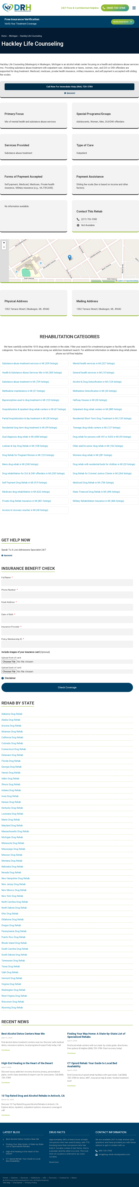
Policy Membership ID (12, 639)
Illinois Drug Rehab (10, 784)
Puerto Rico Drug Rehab (13, 937)
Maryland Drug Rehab (12, 825)
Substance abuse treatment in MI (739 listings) (25, 381)
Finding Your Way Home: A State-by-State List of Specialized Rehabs (24, 1145)
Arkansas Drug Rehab (12, 731)
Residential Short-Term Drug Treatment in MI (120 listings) (102, 418)
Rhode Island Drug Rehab (14, 943)
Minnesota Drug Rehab (12, 843)
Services (24, 1178)
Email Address (8, 602)
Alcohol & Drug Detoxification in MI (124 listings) (97, 381)
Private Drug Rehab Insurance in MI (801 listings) (26, 501)
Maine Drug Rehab (10, 819)
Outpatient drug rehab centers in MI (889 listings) (97, 409)
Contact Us (64, 1178)
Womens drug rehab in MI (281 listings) (92, 455)
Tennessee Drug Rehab (13, 960)
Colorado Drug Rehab (12, 743)
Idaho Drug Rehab (10, 778)
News (74, 1178)
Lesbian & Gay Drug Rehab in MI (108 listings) (25, 446)
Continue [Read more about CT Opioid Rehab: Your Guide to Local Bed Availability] (71, 1086)
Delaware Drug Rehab (12, 755)
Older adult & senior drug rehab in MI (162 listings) (98, 446)
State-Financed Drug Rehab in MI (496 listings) (96, 491)
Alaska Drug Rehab (10, 719)
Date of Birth (7, 614)
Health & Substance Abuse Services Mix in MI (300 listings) (32, 372)
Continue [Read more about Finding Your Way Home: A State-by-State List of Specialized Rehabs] (71, 1053)
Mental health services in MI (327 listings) (94, 363)
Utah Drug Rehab (9, 972)
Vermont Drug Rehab (11, 978)
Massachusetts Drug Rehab (15, 831)
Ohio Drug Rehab (9, 913)
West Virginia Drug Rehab (14, 995)
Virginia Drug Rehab (11, 984)
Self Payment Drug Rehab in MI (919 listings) (24, 482)
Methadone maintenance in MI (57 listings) (23, 391)
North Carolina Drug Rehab (14, 902)
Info (44, 1178)
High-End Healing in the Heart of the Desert (27, 1063)
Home (4, 36)
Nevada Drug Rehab (11, 872)
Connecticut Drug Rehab (13, 749)
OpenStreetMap (132, 281)
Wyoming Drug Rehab (12, 1007)
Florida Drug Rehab (11, 761)
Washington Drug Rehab (13, 990)
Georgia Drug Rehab (11, 766)
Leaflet (119, 281)
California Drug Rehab (12, 737)
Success (53, 1178)
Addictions (35, 1178)
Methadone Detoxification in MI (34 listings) (95, 391)
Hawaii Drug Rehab (10, 772)
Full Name (6, 578)
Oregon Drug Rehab (11, 925)
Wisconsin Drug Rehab (12, 1001)
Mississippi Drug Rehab (13, 849)
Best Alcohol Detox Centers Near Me (23, 1033)
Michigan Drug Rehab (12, 837)
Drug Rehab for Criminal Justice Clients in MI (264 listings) (102, 473)
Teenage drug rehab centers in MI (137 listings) (96, 427)
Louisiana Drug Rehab (12, 813)
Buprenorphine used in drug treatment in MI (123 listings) (30, 400)
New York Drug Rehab (12, 896)
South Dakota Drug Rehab (14, 954)
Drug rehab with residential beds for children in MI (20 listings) (104, 464)
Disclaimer (17, 1183)
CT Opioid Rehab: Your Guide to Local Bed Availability (23, 1160)
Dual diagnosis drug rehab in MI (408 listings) (24, 436)
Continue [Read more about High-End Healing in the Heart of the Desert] (5, 1082)
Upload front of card (11, 658)
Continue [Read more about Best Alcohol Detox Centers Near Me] (5, 1050)
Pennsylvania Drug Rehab (14, 931)
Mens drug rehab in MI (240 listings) (20, 464)
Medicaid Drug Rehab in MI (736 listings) (93, 482)
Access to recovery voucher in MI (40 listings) (25, 510)
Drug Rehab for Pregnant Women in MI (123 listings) (28, 455)
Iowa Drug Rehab (10, 796)
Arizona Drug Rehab (11, 725)
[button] (134, 8)
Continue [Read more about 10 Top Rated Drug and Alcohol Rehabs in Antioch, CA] (5, 1115)
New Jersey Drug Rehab (13, 884)
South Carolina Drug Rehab (14, 949)
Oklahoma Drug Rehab (12, 919)
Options (14, 1178)
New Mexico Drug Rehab (14, 890)
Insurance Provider (10, 627)
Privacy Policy (31, 1183)
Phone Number (8, 590)
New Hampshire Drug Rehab (15, 878)
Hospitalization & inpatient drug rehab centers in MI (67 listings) (34, 409)
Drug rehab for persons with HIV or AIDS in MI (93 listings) (102, 436)
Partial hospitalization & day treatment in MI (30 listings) (30, 418)
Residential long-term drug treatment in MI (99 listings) (29, 427)
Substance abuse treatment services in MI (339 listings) (30, 363)
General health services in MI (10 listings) (93, 372)
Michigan (13, 36)
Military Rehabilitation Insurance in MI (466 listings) (98, 501)
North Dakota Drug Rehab (14, 907)
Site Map (6, 1183)
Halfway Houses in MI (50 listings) (90, 400)
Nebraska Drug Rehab (12, 866)
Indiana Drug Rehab (11, 790)
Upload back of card (11, 668)
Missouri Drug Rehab (11, 855)
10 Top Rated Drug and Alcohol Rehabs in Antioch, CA (33, 1095)
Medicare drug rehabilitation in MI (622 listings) (26, 491)
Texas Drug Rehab (10, 966)
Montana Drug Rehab (11, 860)
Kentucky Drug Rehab (12, 808)
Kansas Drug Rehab (11, 802)
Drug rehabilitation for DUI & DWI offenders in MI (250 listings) (33, 473)
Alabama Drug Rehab (11, 714)
